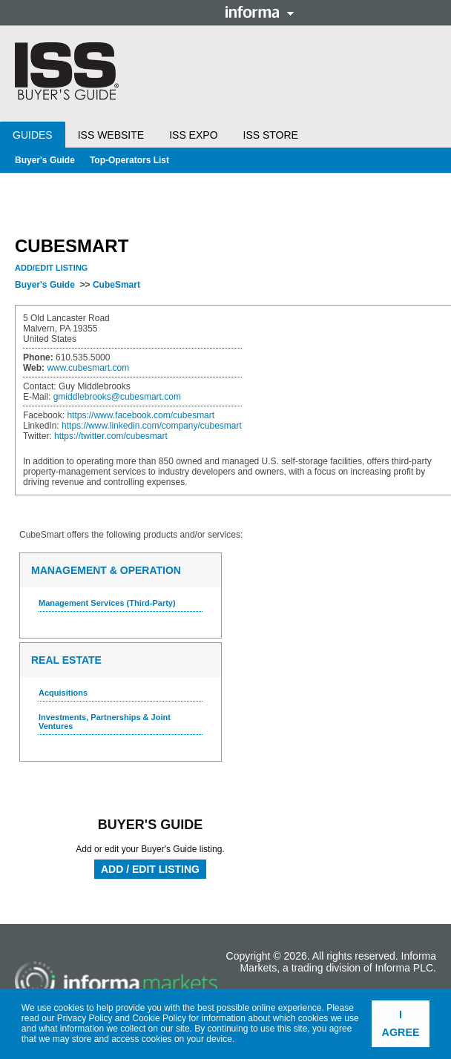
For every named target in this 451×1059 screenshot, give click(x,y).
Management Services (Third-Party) (107, 602)
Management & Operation (106, 570)
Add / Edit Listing (150, 869)
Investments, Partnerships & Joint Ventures (105, 721)
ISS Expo (193, 135)
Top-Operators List (129, 160)
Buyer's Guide (45, 160)
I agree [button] (401, 1023)
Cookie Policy (159, 1018)
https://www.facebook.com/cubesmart (140, 415)
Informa (260, 12)
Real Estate (66, 660)
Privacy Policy (85, 1018)
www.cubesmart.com (88, 368)
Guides (33, 135)
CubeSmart (116, 285)
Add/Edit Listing (51, 267)
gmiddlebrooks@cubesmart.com (117, 397)
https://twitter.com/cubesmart (111, 436)
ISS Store (270, 135)
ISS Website (111, 135)
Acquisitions (63, 692)
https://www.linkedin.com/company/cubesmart (152, 425)
